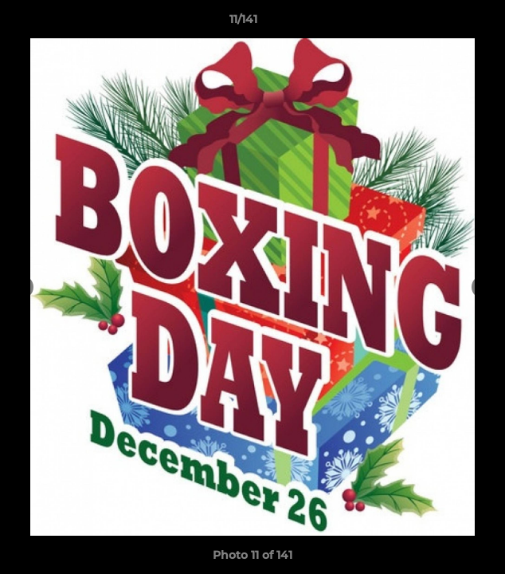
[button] (447, 23)
